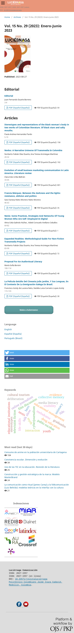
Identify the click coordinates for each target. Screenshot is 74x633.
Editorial (8, 95)
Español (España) (13, 333)
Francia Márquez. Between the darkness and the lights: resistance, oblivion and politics (32, 194)
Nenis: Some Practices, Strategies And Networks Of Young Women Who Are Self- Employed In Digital (34, 217)
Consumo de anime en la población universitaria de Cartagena (35, 452)
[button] (37, 352)
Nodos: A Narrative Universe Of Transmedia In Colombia (33, 150)
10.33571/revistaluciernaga (13, 10)
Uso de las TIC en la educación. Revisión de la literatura (32, 467)
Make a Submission (29, 310)
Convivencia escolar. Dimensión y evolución (25, 459)
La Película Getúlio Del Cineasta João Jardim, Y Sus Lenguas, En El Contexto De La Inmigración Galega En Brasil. (36, 283)
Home (7, 17)
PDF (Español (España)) (19, 107)
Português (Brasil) (13, 338)
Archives (17, 17)
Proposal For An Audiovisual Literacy (23, 261)
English (8, 329)
